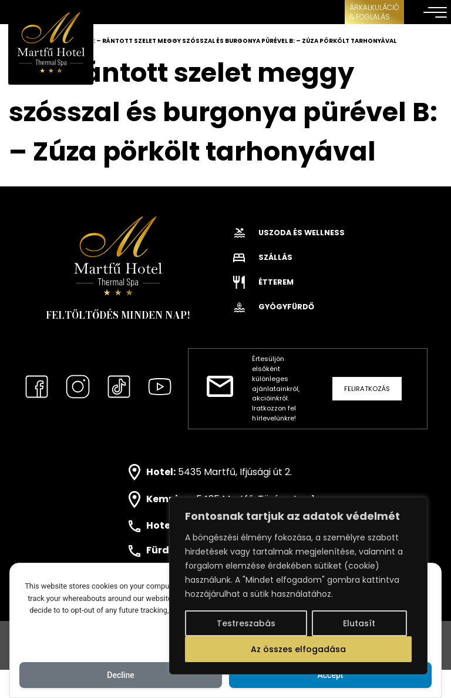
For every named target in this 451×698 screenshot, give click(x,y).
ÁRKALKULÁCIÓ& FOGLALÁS (374, 12)
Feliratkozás (367, 388)
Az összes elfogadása (298, 649)
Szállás (262, 257)
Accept (331, 675)
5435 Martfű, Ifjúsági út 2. (235, 471)
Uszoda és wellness (289, 233)
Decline (120, 675)
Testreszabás (246, 623)
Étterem (263, 282)
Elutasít (359, 623)
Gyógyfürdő (273, 307)
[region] (298, 585)
